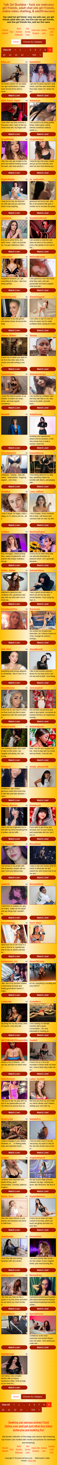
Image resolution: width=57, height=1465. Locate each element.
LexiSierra (6, 218)
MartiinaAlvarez (37, 532)
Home (16, 42)
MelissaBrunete (37, 257)
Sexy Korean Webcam (19, 31)
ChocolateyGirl (8, 453)
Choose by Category (33, 42)
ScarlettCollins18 (38, 218)
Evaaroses (35, 609)
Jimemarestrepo (38, 374)
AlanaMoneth (36, 649)
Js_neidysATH (37, 179)
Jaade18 (5, 884)
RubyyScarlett (8, 726)
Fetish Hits (32, 1461)
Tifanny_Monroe (9, 805)
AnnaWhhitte (7, 139)
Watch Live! (14, 95)
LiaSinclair (6, 1001)
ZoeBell (33, 1040)
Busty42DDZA (36, 884)
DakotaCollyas (37, 570)
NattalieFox (35, 1119)
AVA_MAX (6, 649)
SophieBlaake (8, 179)
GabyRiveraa (36, 414)
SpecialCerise (36, 1314)
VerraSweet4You (9, 609)
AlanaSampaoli (37, 297)
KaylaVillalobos (37, 1196)
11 (10, 55)
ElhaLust (5, 62)
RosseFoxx (35, 844)
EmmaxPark (36, 1236)
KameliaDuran (37, 453)
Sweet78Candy (37, 961)
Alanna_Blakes (8, 335)
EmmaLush (35, 805)
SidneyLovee (7, 1275)
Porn (11, 31)
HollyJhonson (8, 1079)
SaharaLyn (35, 100)
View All (7, 50)
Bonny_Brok (7, 1196)
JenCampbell (36, 688)
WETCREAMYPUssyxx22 (13, 1040)
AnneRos (5, 491)
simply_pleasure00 (39, 766)
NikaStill (5, 414)
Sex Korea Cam (27, 31)
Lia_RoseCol (7, 844)
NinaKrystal (7, 1119)
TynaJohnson (8, 374)
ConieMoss (35, 1001)
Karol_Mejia (35, 923)
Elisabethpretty (8, 297)
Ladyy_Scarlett (37, 1079)
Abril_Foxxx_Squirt (10, 100)
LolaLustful (6, 257)
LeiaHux (5, 532)
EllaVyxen (6, 766)
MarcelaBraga (8, 923)
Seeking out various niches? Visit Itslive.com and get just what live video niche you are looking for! (28, 1426)
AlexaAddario (8, 1314)
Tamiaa (33, 335)
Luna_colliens (36, 491)
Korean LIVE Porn (52, 31)
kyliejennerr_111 (9, 961)
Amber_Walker (8, 570)
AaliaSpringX (7, 1354)
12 (16, 55)
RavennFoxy (36, 1275)
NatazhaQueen (37, 726)
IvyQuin (5, 1158)
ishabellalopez (37, 139)
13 (22, 55)
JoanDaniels (7, 1236)
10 (4, 55)
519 (34, 55)
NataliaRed (35, 62)
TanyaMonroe (8, 688)
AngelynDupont (37, 1158)
